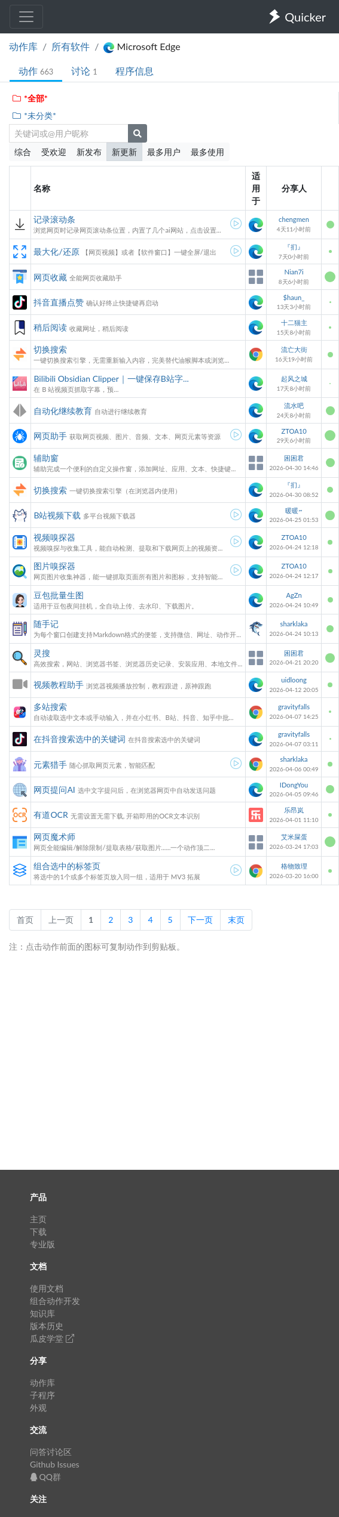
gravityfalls (294, 706)
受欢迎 (53, 152)
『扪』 (294, 247)
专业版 (42, 1244)
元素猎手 (50, 764)
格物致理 (294, 866)
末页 (236, 919)
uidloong (294, 680)
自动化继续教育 (62, 411)
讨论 (84, 70)
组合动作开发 (55, 1301)
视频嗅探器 (54, 537)
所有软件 (70, 46)
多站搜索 (50, 707)
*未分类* (33, 115)
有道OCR (50, 815)
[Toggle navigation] (26, 17)
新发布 (89, 152)
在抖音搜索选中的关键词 (79, 739)
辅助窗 (46, 458)
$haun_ (294, 297)
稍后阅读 (50, 327)
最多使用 (207, 152)
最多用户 (164, 152)
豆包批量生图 (58, 595)
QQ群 (45, 1477)
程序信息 (134, 70)
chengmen (294, 219)
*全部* (29, 98)
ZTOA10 (293, 431)
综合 (22, 152)
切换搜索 (50, 349)
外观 (38, 1407)
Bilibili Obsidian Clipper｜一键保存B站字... (110, 378)
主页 (38, 1219)
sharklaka (294, 624)
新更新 (124, 152)
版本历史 (46, 1326)
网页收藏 (50, 277)
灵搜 (41, 653)
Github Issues (55, 1464)
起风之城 (294, 378)
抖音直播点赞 (58, 302)
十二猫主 (294, 322)
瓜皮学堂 (52, 1338)
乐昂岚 (294, 810)
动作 (36, 70)
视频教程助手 (58, 684)
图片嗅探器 (54, 566)
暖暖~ (294, 510)
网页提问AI (54, 789)
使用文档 (46, 1288)
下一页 (200, 919)
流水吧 (294, 405)
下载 (38, 1231)
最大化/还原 (56, 251)
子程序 (42, 1395)
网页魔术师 (54, 837)
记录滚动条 (54, 219)
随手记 (46, 624)
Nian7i (293, 272)
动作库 (23, 46)
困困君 (294, 458)
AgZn (293, 595)
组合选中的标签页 (66, 866)
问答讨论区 (51, 1452)
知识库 (42, 1313)
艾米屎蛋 (294, 837)
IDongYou (294, 785)
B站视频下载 (57, 515)
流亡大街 (294, 349)
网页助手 (50, 436)
